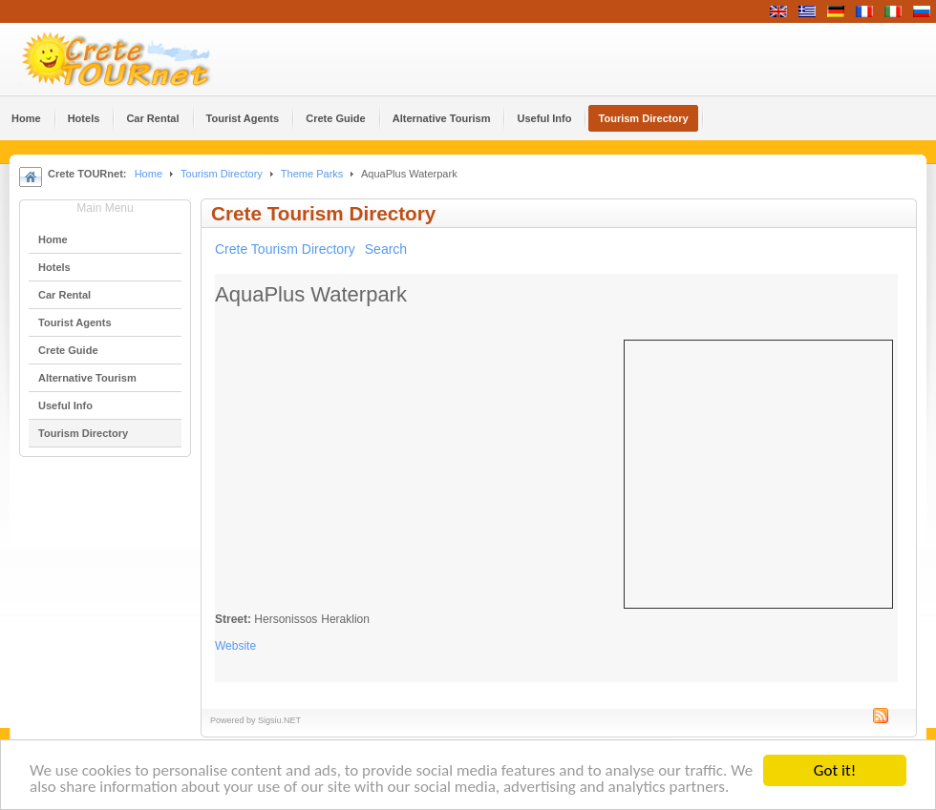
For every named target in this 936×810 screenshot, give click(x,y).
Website (235, 646)
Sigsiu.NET (279, 720)
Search (386, 249)
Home (148, 173)
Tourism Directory (222, 173)
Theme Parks (312, 173)
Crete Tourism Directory (285, 249)
